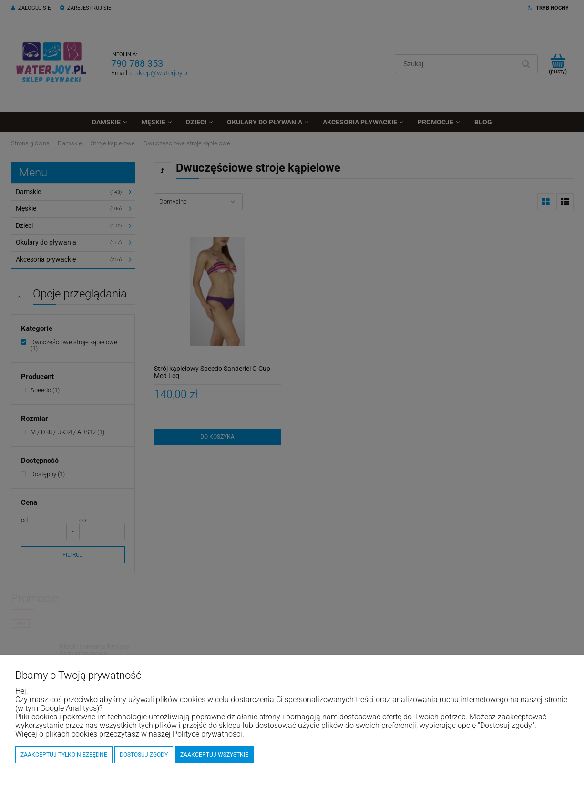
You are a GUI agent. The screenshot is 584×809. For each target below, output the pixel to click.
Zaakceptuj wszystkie (214, 754)
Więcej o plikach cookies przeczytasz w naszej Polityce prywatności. (129, 733)
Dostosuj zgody (144, 754)
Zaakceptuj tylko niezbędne (63, 754)
